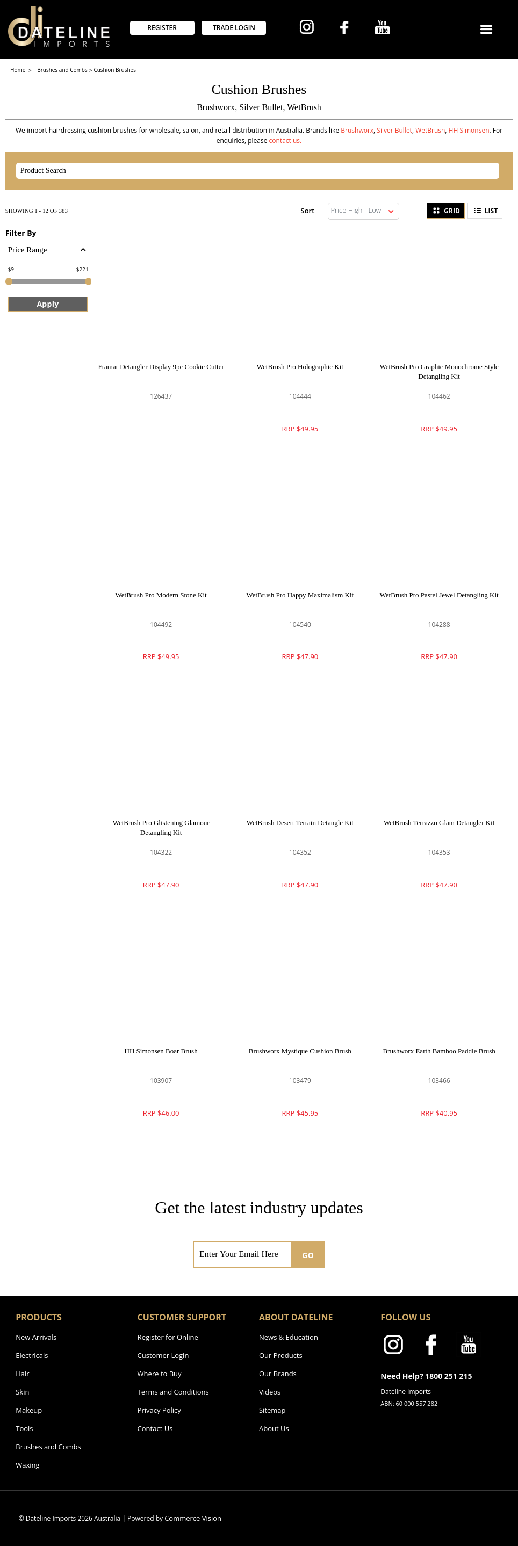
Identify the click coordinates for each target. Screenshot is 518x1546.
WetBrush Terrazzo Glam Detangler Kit (439, 823)
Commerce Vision (192, 1518)
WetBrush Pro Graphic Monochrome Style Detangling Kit (438, 371)
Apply (48, 304)
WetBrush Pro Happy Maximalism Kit (300, 595)
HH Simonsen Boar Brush (161, 1051)
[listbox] (364, 211)
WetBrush (430, 130)
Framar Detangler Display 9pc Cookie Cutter (161, 367)
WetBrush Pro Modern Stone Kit (161, 595)
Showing (36, 210)
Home (18, 70)
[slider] (8, 281)
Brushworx (357, 130)
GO (308, 1255)
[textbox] (248, 171)
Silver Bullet (394, 130)
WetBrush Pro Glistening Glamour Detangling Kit (161, 827)
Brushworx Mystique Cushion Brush (300, 1051)
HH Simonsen (469, 130)
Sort (308, 210)
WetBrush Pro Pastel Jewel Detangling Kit (439, 595)
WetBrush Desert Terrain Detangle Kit (300, 823)
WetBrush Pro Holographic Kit (300, 367)
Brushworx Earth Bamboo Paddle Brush (439, 1051)
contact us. (285, 140)
